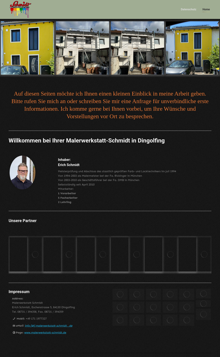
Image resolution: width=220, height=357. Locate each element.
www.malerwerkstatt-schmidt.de (45, 339)
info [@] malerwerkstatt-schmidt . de (48, 332)
